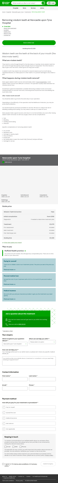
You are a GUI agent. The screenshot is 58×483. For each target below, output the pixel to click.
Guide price (7, 32)
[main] (29, 242)
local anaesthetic (42, 82)
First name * (6, 376)
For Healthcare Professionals (40, 476)
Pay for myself (9, 407)
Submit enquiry (48, 464)
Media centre (12, 476)
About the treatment (10, 28)
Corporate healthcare (9, 478)
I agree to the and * (21, 465)
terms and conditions (21, 464)
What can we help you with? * (39, 339)
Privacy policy (19, 480)
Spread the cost (9, 413)
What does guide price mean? (12, 243)
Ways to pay (7, 33)
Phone (24, 447)
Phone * (31, 385)
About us (4, 476)
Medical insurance (10, 418)
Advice (42, 8)
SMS (16, 447)
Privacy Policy (49, 455)
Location (6, 30)
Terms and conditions (8, 480)
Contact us (7, 35)
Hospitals (15, 8)
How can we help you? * (10, 350)
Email (8, 447)
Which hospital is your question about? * (13, 340)
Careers (28, 476)
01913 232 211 (22, 324)
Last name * (33, 376)
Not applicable (9, 429)
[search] (28, 3)
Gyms (24, 8)
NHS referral (8, 423)
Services (33, 8)
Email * (4, 385)
